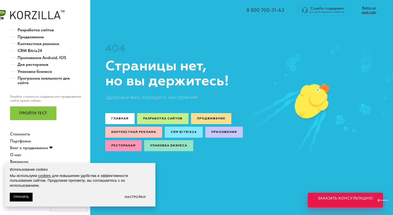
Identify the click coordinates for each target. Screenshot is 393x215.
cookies (44, 175)
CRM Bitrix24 (30, 50)
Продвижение (31, 36)
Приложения (224, 132)
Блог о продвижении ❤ (31, 147)
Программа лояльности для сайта (44, 80)
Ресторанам (123, 145)
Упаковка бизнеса (35, 71)
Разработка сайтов (36, 29)
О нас (15, 154)
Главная (120, 118)
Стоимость (20, 133)
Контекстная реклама (38, 43)
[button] (33, 113)
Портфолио (20, 140)
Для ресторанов (33, 64)
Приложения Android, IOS (42, 57)
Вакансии (19, 161)
